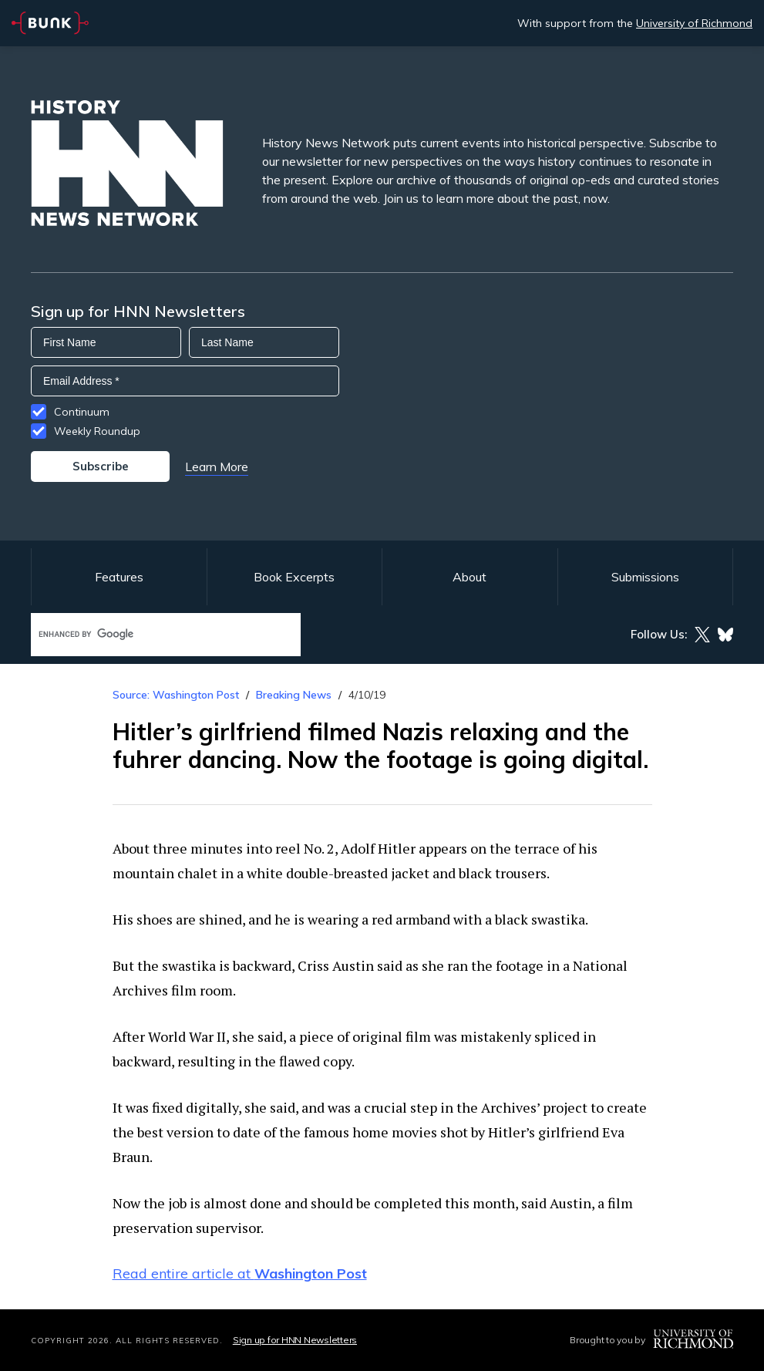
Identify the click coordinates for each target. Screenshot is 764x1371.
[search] (150, 634)
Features (119, 576)
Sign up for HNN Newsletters (295, 1340)
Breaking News (294, 695)
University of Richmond (694, 23)
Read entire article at (240, 1273)
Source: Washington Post (176, 695)
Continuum (81, 412)
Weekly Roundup (97, 431)
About (469, 576)
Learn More (216, 466)
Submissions (645, 576)
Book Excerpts (294, 576)
